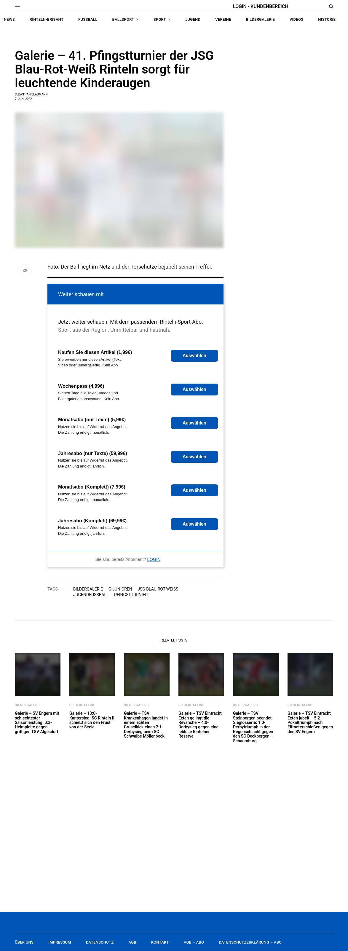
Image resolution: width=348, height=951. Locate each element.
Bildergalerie (88, 589)
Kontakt (160, 942)
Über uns (24, 942)
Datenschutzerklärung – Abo (250, 942)
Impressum (59, 942)
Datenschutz (100, 942)
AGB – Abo (194, 942)
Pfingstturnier (131, 595)
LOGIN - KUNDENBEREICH (260, 6)
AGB (132, 942)
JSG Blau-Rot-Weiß (158, 589)
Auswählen (194, 355)
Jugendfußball (91, 595)
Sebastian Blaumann (31, 94)
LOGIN (154, 559)
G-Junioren (120, 589)
